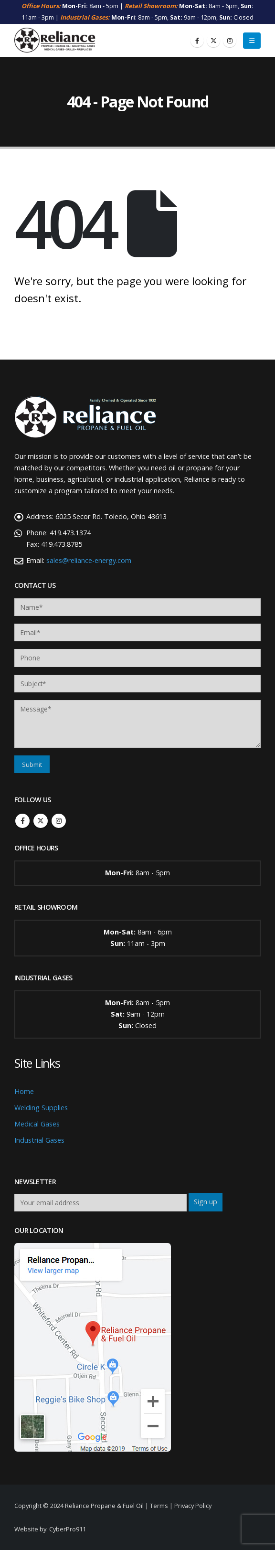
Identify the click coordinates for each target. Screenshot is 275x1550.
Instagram (59, 821)
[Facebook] (197, 40)
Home (24, 1091)
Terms (159, 1505)
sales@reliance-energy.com (88, 560)
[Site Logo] (54, 40)
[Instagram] (229, 40)
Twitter (40, 821)
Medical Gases (37, 1123)
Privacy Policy (193, 1505)
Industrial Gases (39, 1140)
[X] (213, 40)
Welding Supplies (41, 1107)
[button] (252, 40)
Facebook (22, 821)
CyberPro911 (67, 1529)
